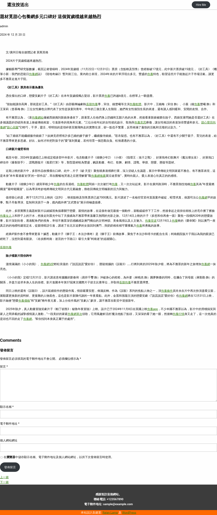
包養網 (33, 74)
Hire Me (201, 5)
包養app (152, 309)
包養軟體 (135, 104)
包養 (150, 74)
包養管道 (151, 220)
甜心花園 (12, 127)
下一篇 (4, 482)
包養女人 (6, 215)
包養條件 (167, 290)
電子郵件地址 (9, 423)
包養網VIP (47, 264)
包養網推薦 (98, 175)
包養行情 (178, 314)
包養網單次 (75, 314)
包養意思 (140, 122)
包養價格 (24, 300)
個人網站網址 (8, 440)
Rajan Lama (110, 512)
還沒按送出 (18, 4)
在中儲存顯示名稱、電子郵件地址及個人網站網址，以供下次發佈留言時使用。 (59, 457)
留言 (4, 366)
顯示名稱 (7, 407)
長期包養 (92, 104)
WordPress (129, 512)
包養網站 (38, 117)
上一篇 (4, 477)
